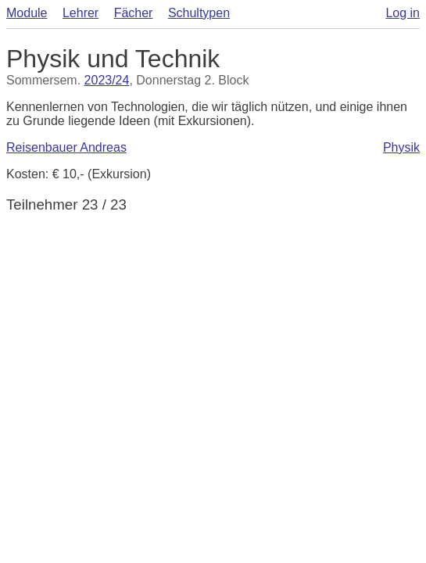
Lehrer (80, 13)
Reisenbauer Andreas (66, 147)
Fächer (133, 13)
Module (26, 13)
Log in (402, 13)
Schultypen (199, 13)
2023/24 (107, 80)
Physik (401, 147)
